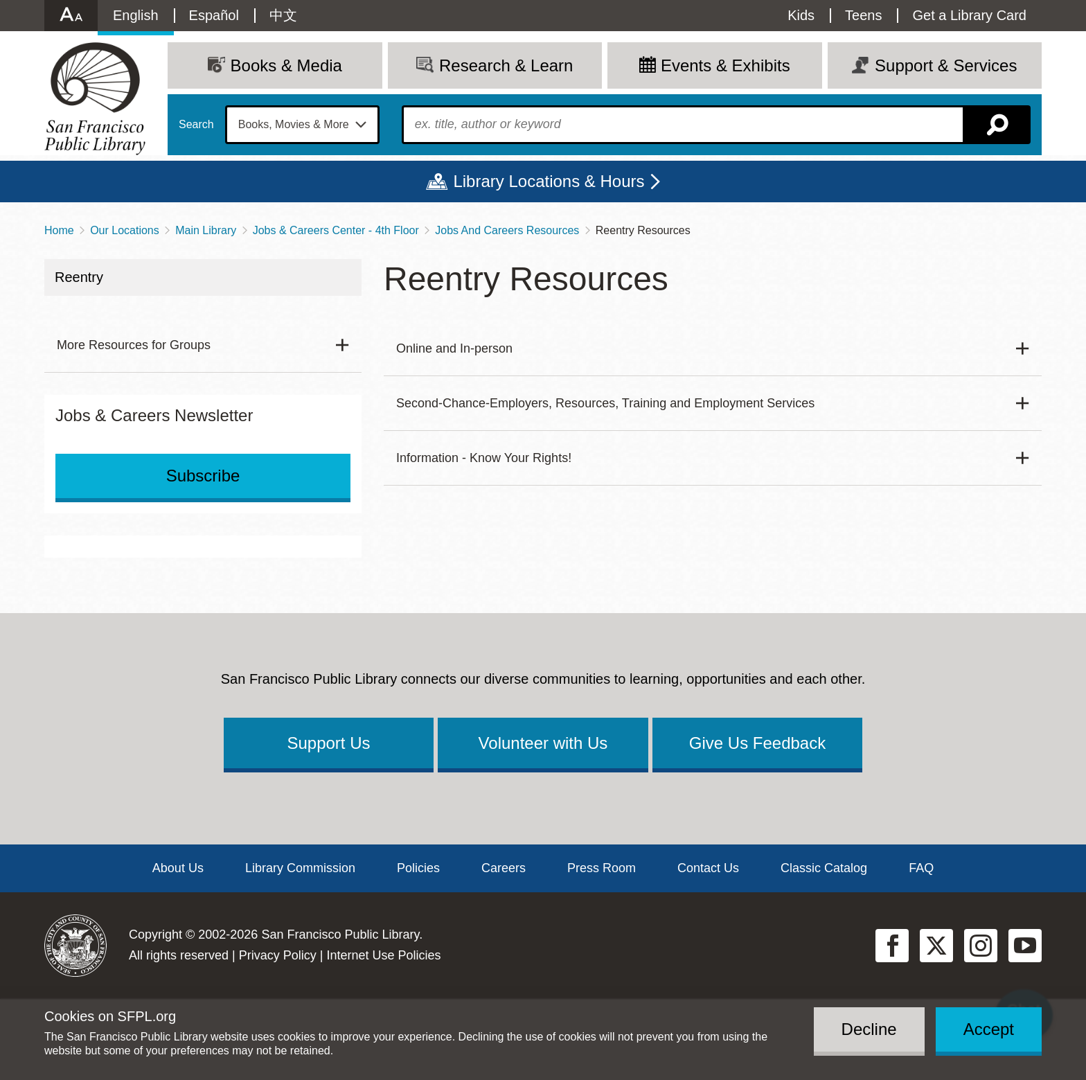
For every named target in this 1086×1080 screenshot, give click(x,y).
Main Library (205, 230)
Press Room (601, 868)
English (136, 15)
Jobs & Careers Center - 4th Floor (336, 230)
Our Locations (124, 230)
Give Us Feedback (757, 743)
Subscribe (203, 475)
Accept (988, 1029)
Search (196, 124)
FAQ (921, 868)
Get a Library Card (969, 15)
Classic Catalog (824, 868)
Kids (800, 15)
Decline (869, 1029)
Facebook (892, 945)
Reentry (79, 277)
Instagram (980, 945)
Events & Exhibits (725, 65)
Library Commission (300, 868)
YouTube (1025, 945)
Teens (863, 15)
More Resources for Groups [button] (134, 345)
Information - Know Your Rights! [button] (483, 458)
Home (59, 230)
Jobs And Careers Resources (507, 230)
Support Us (328, 743)
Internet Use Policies (383, 955)
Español (214, 15)
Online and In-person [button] (454, 348)
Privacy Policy (278, 955)
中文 (283, 15)
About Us (178, 868)
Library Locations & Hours (548, 181)
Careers (503, 868)
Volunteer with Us (543, 743)
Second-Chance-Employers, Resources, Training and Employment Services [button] (605, 403)
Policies (418, 868)
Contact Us (708, 868)
